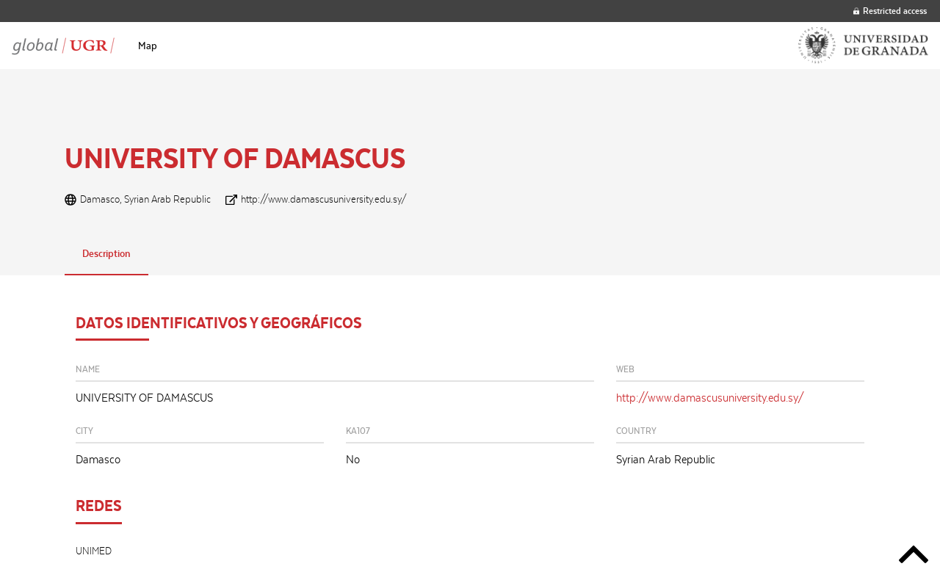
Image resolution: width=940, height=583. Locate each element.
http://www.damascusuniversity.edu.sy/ (324, 199)
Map (147, 45)
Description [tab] (106, 253)
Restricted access (890, 10)
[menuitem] (147, 45)
